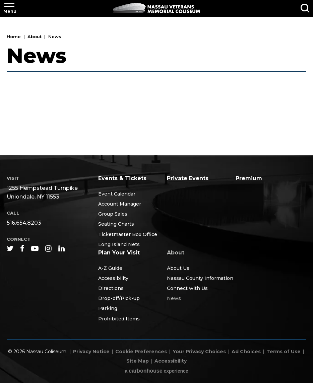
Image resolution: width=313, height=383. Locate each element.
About (35, 36)
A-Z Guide (110, 268)
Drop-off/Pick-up (119, 298)
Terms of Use (283, 352)
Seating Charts (116, 224)
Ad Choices (246, 352)
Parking (107, 308)
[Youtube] (35, 248)
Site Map (137, 361)
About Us (178, 268)
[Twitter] (10, 248)
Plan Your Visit (119, 252)
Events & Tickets (122, 178)
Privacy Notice (91, 352)
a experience (156, 371)
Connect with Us (187, 288)
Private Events (187, 178)
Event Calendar (116, 194)
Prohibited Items (119, 319)
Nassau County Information (200, 278)
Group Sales (112, 214)
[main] (156, 86)
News (174, 298)
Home (14, 36)
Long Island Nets (119, 244)
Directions (111, 288)
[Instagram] (48, 248)
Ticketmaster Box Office (127, 234)
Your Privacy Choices (199, 352)
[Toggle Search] (305, 8)
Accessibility (113, 278)
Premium (249, 178)
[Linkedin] (61, 248)
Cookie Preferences (141, 352)
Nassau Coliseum (156, 8)
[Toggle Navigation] (9, 8)
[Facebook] (22, 248)
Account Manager (119, 204)
